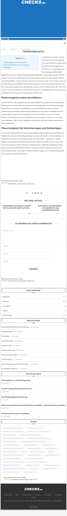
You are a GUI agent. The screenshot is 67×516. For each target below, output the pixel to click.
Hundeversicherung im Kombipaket (15, 416)
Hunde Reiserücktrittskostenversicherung (15, 327)
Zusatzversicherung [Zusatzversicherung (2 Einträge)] (31, 478)
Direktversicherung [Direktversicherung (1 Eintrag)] (10, 438)
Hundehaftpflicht (7, 332)
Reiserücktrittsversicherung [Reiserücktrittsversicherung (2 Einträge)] (13, 471)
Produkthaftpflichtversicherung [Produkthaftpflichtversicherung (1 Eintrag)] (14, 467)
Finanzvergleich (26, 49)
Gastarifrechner (6, 345)
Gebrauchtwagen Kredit (9, 355)
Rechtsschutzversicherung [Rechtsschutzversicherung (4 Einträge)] (40, 467)
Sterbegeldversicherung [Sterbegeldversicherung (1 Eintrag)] (55, 471)
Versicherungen (6, 359)
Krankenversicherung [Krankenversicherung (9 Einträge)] (11, 456)
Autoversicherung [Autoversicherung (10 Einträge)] (35, 431)
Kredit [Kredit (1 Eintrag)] (25, 456)
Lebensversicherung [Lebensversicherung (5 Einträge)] (39, 456)
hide (23, 58)
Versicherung (34, 315)
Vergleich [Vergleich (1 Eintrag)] (36, 474)
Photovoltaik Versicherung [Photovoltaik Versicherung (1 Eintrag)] (12, 463)
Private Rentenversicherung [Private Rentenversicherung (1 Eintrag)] (36, 463)
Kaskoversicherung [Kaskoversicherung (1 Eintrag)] (54, 453)
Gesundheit (34, 306)
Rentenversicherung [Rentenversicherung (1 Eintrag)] (34, 471)
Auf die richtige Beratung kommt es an (17, 389)
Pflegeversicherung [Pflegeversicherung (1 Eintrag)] (36, 460)
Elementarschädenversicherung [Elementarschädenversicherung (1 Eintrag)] (32, 438)
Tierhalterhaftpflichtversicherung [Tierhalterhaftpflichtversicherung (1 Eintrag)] (15, 474)
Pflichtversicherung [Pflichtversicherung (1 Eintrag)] (55, 460)
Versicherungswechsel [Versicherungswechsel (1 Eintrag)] (52, 474)
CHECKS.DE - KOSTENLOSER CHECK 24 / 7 (38, 507)
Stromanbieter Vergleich (9, 369)
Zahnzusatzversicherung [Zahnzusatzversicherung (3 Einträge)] (12, 478)
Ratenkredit (5, 336)
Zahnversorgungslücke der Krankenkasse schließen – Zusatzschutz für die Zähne (31, 406)
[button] (4, 39)
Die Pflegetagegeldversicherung (14, 397)
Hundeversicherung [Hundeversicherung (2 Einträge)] (36, 453)
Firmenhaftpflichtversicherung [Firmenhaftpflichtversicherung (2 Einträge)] (14, 442)
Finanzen (13, 49)
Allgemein (34, 297)
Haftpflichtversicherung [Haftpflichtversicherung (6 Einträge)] (12, 449)
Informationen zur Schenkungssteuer (16, 380)
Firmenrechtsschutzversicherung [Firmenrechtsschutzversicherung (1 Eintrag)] (41, 442)
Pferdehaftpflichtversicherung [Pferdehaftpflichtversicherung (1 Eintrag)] (14, 460)
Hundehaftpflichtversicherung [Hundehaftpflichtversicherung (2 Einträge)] (14, 453)
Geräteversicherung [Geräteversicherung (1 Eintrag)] (10, 445)
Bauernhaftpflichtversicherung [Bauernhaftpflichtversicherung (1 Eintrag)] (14, 434)
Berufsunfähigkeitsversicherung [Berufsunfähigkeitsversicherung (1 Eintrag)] (40, 434)
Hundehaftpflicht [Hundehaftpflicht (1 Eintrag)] (51, 449)
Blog (17, 501)
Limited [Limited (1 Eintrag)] (53, 456)
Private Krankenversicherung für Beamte (14, 364)
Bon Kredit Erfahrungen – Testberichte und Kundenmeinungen (50, 208)
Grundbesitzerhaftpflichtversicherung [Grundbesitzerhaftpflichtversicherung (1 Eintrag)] (35, 445)
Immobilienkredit (7, 341)
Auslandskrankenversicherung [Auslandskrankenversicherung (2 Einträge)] (14, 431)
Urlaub (34, 311)
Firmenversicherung (8, 350)
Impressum (8, 501)
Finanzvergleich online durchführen (15, 62)
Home (3, 49)
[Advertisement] (33, 22)
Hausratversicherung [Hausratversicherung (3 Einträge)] (33, 449)
